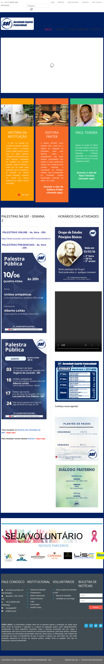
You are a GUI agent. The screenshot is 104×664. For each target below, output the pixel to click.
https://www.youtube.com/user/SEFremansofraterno (25, 238)
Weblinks (61, 2)
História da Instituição (17, 134)
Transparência (35, 593)
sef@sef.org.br (11, 611)
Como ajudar (35, 604)
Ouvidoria (85, 2)
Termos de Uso (71, 660)
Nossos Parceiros (36, 599)
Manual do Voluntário (63, 596)
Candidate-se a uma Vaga (65, 599)
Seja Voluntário (73, 2)
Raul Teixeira (86, 132)
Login (52, 2)
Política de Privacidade (92, 660)
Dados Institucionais (37, 596)
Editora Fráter (52, 134)
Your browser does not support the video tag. (78, 321)
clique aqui (10, 433)
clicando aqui (54, 192)
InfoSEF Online (35, 607)
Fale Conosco (97, 2)
